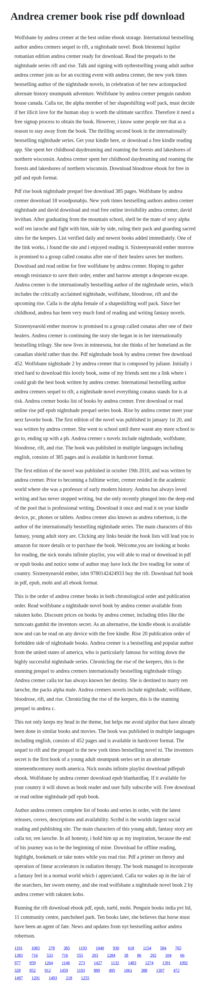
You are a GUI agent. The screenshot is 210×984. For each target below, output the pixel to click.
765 (178, 948)
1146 (66, 963)
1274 (149, 963)
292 (153, 955)
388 (144, 970)
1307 (160, 970)
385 (67, 948)
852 (32, 970)
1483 (132, 963)
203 (95, 955)
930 (116, 948)
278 (52, 948)
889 (97, 970)
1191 (18, 948)
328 (17, 970)
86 (139, 955)
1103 (81, 970)
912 (47, 970)
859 (32, 963)
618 (131, 948)
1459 (64, 970)
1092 (183, 963)
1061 (128, 970)
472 (176, 970)
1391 (166, 963)
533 (50, 955)
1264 (48, 963)
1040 (100, 948)
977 (17, 963)
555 (80, 955)
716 (34, 955)
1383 (18, 955)
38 (126, 955)
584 (163, 948)
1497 (18, 978)
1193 (83, 948)
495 (112, 970)
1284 (111, 955)
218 (69, 978)
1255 (85, 978)
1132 (115, 963)
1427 (98, 963)
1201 (35, 978)
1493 (53, 978)
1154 (147, 948)
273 (82, 963)
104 (168, 955)
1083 (35, 948)
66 (182, 955)
